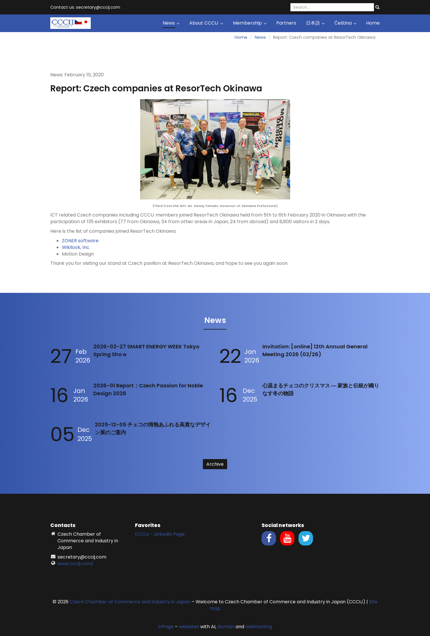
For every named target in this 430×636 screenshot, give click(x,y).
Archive (215, 464)
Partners (286, 23)
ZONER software (80, 240)
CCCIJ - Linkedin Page (160, 534)
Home (373, 23)
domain (225, 626)
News (171, 23)
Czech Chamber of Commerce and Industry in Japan (130, 601)
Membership (249, 23)
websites (189, 626)
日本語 (315, 23)
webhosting (258, 626)
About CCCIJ (206, 23)
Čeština (345, 23)
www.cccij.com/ (76, 563)
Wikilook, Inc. (76, 247)
